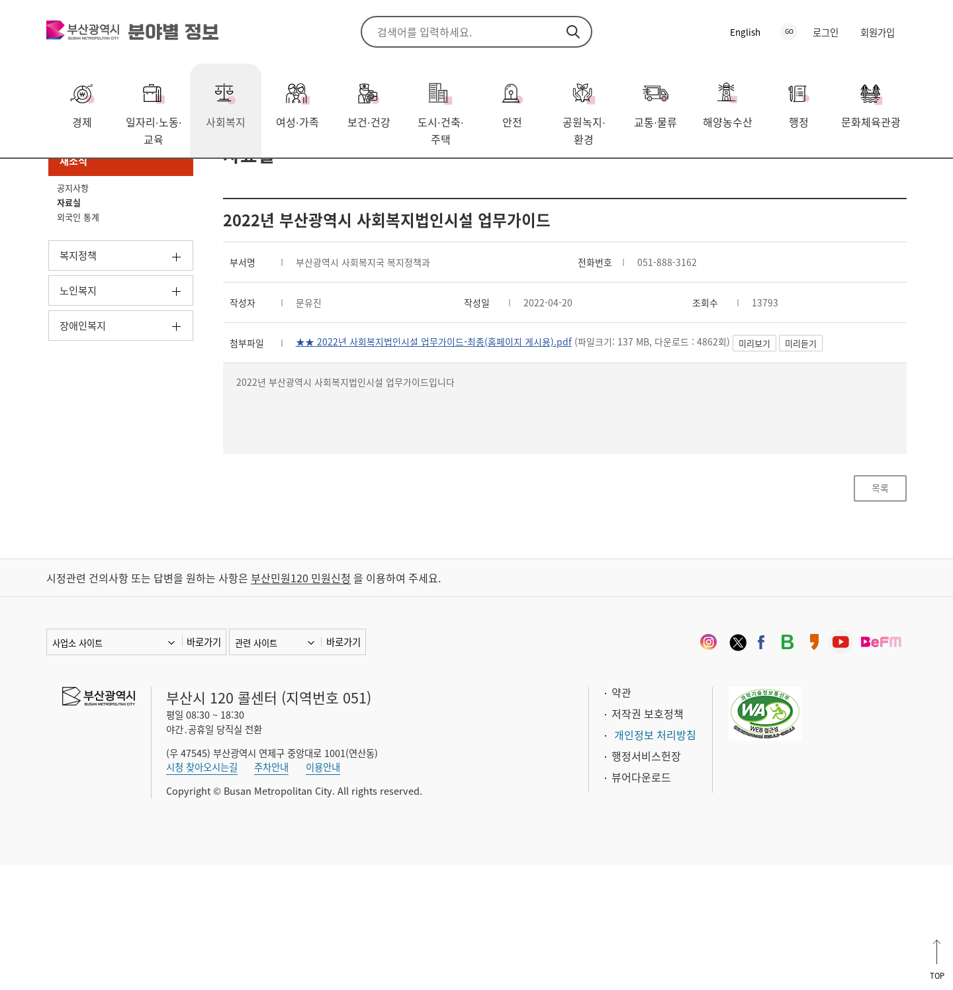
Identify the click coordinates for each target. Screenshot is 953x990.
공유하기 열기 (857, 179)
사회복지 (100, 178)
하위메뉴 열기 (176, 351)
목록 (880, 604)
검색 (573, 32)
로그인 (826, 32)
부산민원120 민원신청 (301, 702)
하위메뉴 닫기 (176, 251)
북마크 (897, 179)
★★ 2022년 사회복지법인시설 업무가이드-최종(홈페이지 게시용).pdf (456, 441)
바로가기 (204, 766)
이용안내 (323, 892)
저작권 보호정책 (648, 838)
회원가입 (877, 32)
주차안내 (271, 892)
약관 (621, 817)
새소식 (151, 178)
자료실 (197, 178)
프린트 (877, 179)
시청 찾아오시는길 (202, 892)
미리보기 (815, 443)
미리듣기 (862, 443)
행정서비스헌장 (646, 880)
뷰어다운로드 (641, 901)
